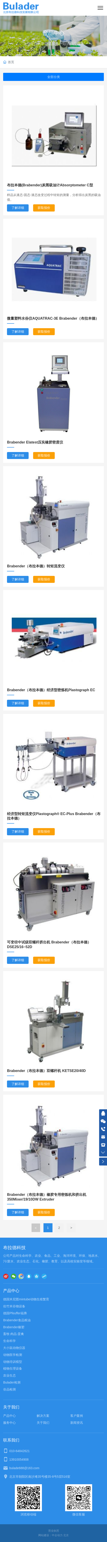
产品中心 (53, 33)
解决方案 (43, 1415)
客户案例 (76, 1415)
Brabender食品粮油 (16, 1320)
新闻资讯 (76, 1422)
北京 (66, 1535)
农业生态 (9, 1375)
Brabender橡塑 (13, 1327)
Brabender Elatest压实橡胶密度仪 (35, 442)
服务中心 (9, 1422)
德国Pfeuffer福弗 (15, 1313)
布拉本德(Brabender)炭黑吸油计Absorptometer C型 (50, 185)
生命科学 (9, 1341)
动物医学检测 (12, 1355)
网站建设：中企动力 (50, 1535)
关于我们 (43, 1422)
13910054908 (19, 1459)
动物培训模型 (12, 1362)
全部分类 (53, 77)
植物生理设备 (12, 1368)
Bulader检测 (11, 1382)
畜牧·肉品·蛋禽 (13, 1334)
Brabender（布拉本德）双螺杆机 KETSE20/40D (46, 1071)
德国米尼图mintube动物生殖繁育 (26, 1299)
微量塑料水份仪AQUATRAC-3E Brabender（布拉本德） (53, 318)
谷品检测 (9, 1389)
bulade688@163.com (24, 1468)
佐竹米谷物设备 (14, 1306)
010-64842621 (19, 1451)
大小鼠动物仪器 (14, 1348)
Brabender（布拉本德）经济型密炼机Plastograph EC (51, 690)
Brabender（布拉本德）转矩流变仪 (36, 566)
